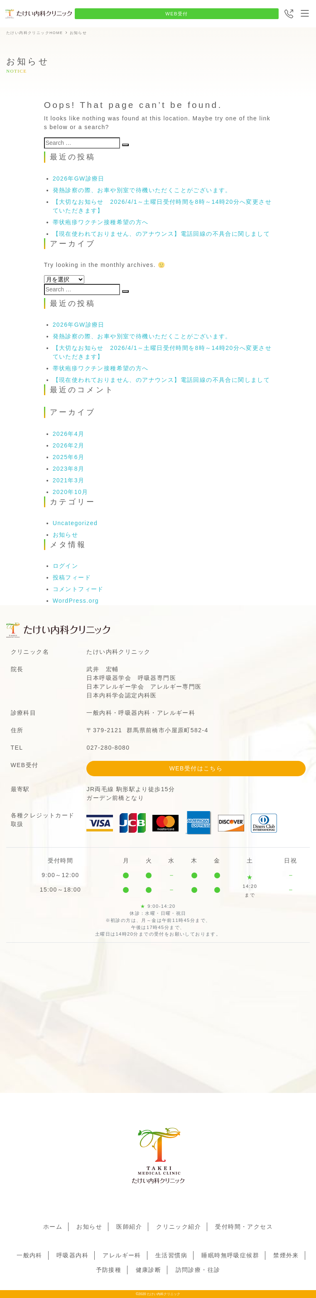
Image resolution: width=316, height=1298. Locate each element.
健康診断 (149, 1269)
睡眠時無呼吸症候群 (230, 1255)
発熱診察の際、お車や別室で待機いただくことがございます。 (142, 190)
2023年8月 (69, 468)
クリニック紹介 (178, 1226)
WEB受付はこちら (196, 768)
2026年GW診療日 (79, 178)
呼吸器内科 (72, 1255)
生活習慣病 (171, 1255)
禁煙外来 (286, 1255)
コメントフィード (78, 589)
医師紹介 (129, 1226)
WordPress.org (76, 600)
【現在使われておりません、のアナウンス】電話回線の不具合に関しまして (161, 233)
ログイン (65, 565)
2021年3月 (69, 480)
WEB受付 (176, 13)
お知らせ (65, 534)
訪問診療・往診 (198, 1269)
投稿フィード (72, 577)
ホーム (52, 1226)
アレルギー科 (122, 1255)
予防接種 (109, 1269)
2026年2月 (69, 445)
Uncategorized (75, 523)
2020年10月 (70, 492)
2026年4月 (69, 433)
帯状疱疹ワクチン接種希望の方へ (101, 222)
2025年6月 (69, 457)
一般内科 (29, 1255)
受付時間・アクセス (244, 1226)
